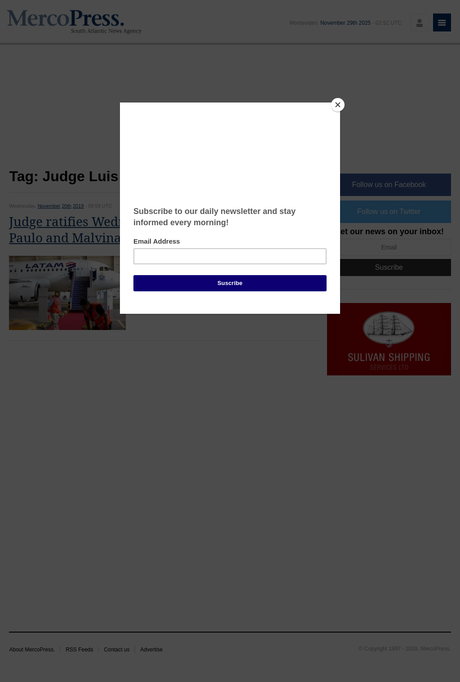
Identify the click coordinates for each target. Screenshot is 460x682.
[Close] (338, 104)
